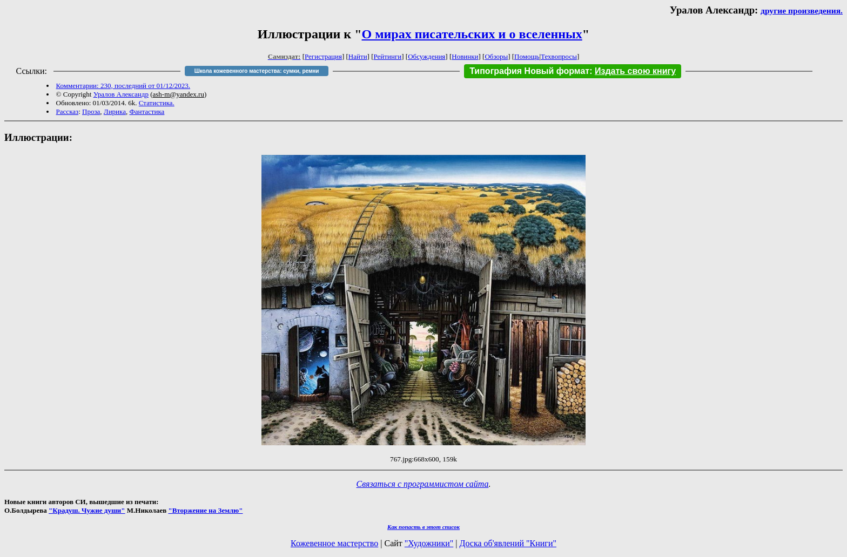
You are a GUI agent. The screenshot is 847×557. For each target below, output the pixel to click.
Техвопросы (559, 56)
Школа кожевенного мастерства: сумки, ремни (256, 71)
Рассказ (67, 111)
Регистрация (323, 56)
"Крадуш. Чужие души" (87, 510)
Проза (91, 111)
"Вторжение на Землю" (205, 510)
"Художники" (429, 543)
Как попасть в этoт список (423, 527)
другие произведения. (802, 10)
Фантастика (146, 111)
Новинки (465, 56)
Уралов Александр (121, 94)
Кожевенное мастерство (334, 543)
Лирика (115, 111)
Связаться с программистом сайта (423, 483)
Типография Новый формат (529, 71)
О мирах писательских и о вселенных (472, 34)
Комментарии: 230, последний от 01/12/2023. (123, 85)
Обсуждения (426, 56)
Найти (357, 56)
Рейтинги (388, 56)
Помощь (526, 56)
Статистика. (156, 103)
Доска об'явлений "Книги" (507, 543)
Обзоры (496, 56)
